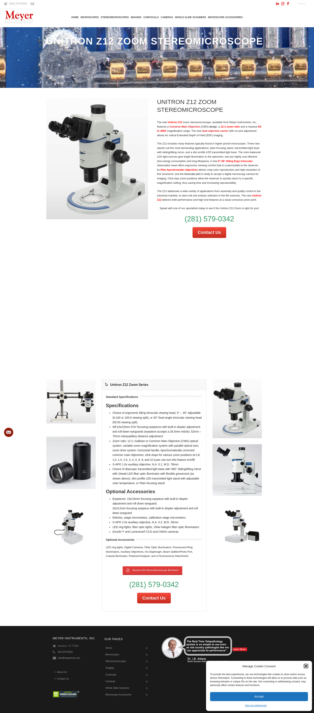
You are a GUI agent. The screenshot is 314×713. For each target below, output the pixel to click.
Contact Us (209, 232)
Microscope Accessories (225, 17)
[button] (306, 666)
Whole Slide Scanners (190, 17)
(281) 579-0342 (18, 3)
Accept (259, 696)
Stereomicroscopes (115, 17)
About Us (61, 672)
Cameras (167, 17)
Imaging (136, 17)
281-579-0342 (65, 652)
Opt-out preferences (256, 705)
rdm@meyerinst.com (69, 658)
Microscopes (90, 17)
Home (75, 17)
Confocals (151, 17)
